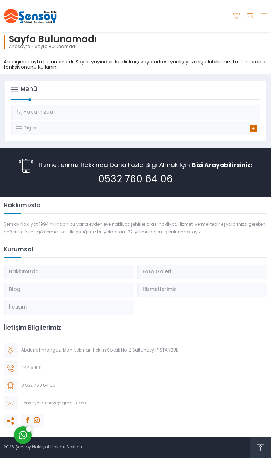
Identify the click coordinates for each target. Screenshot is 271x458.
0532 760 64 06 (135, 180)
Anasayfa (19, 47)
